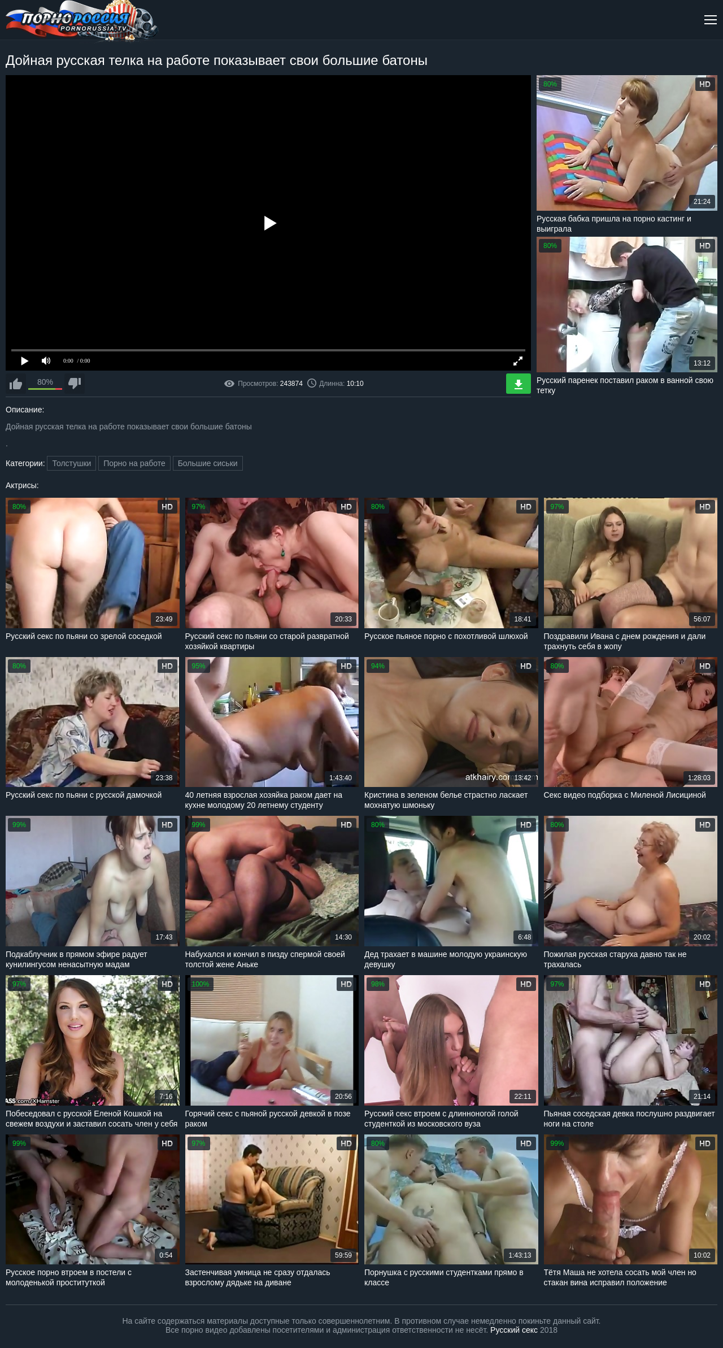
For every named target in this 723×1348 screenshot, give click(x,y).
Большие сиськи (208, 463)
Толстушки (71, 463)
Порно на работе (134, 463)
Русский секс (514, 1329)
